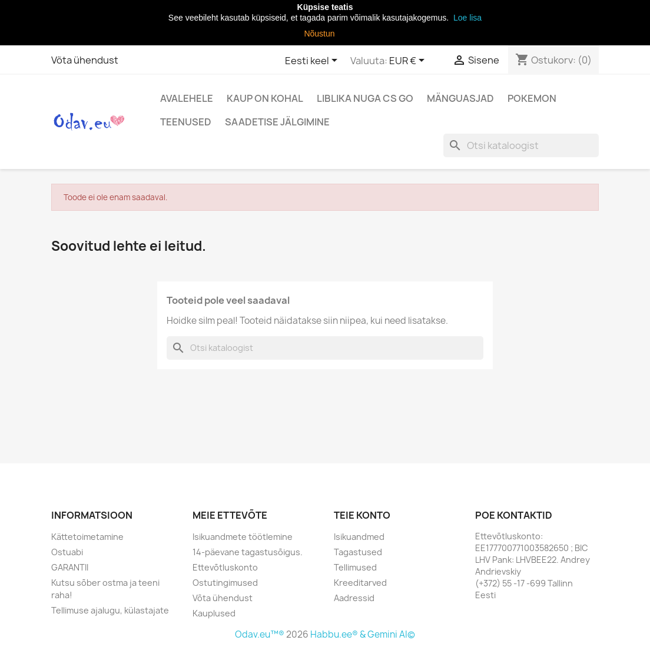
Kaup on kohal (265, 98)
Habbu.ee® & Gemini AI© (362, 634)
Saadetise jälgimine (277, 121)
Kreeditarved (360, 582)
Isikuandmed (359, 536)
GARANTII (69, 567)
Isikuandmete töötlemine (243, 536)
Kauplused (214, 613)
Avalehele (186, 98)
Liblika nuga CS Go (365, 98)
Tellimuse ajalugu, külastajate (110, 610)
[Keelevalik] (313, 61)
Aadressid (354, 597)
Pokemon (532, 98)
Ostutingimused (225, 582)
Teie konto (362, 515)
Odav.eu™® (260, 634)
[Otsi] (521, 145)
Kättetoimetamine (87, 536)
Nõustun (319, 33)
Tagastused (358, 552)
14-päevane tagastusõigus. (248, 552)
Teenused (185, 121)
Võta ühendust (84, 60)
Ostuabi (67, 552)
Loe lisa (466, 17)
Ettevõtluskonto (225, 567)
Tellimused (355, 567)
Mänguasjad (460, 98)
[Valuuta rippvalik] (409, 61)
